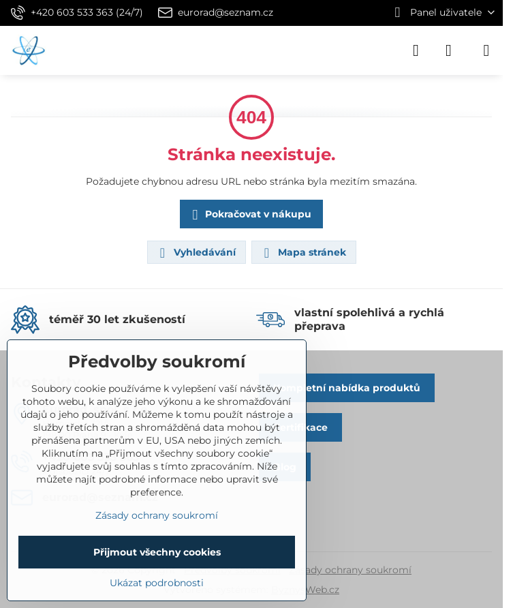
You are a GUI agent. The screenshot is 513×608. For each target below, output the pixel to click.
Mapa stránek (303, 253)
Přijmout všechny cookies (157, 552)
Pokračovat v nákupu (249, 215)
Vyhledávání (196, 253)
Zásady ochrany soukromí (350, 570)
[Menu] (486, 50)
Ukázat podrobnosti (157, 583)
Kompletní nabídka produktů (346, 388)
